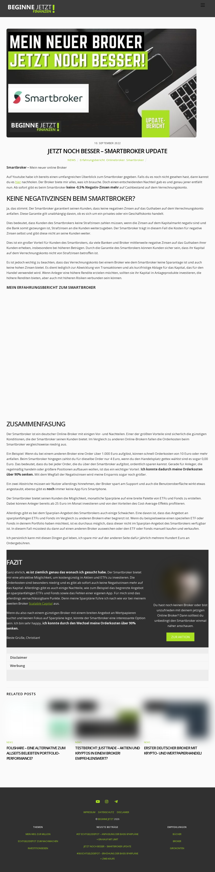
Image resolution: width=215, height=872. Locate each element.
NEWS (72, 160)
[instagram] (107, 801)
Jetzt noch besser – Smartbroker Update (107, 151)
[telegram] (116, 801)
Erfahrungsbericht (92, 160)
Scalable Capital (41, 603)
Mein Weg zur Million (38, 834)
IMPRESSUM (89, 812)
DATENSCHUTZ (106, 812)
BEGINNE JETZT (106, 819)
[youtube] (97, 801)
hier (18, 182)
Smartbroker (135, 160)
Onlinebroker (115, 160)
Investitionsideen (38, 848)
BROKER (177, 841)
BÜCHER (177, 834)
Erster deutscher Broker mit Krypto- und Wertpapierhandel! (173, 750)
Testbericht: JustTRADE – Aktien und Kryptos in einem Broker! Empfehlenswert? (107, 753)
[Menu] (202, 5)
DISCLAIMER (123, 812)
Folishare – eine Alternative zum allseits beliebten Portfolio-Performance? (35, 753)
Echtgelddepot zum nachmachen (38, 841)
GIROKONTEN (177, 848)
